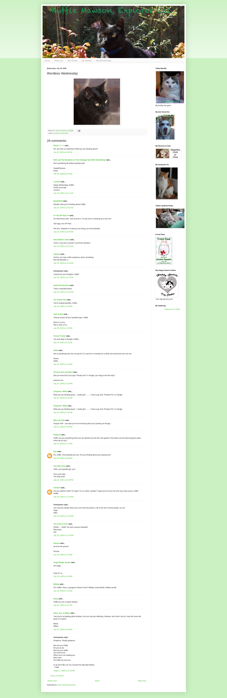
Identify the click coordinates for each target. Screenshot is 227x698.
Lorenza (56, 182)
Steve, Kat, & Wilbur (61, 613)
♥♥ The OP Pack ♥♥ (61, 216)
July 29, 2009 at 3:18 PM (62, 384)
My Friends (72, 60)
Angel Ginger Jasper (61, 562)
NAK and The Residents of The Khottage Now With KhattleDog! (79, 160)
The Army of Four (60, 524)
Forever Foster (59, 336)
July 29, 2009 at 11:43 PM (63, 535)
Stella (55, 350)
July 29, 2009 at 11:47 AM (63, 278)
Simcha (56, 543)
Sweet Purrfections (61, 285)
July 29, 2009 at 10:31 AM (63, 208)
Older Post (142, 681)
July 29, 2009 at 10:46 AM (63, 232)
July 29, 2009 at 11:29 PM (63, 516)
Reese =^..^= (58, 146)
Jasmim (56, 254)
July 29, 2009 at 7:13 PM (62, 444)
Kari (55, 452)
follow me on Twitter (172, 309)
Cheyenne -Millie (60, 391)
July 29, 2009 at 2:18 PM (62, 328)
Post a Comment (57, 676)
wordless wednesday (61, 133)
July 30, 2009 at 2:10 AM (62, 591)
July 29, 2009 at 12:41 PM (63, 292)
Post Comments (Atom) (66, 685)
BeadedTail (58, 201)
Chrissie (56, 488)
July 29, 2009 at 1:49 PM (62, 306)
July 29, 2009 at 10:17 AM (63, 193)
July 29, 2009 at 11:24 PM (63, 497)
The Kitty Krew (59, 466)
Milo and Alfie (59, 420)
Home (47, 60)
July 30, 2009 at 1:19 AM (62, 555)
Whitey (56, 584)
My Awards (87, 60)
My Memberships (103, 60)
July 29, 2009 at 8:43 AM (62, 152)
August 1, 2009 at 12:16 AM (64, 671)
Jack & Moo (58, 314)
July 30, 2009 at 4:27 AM (62, 605)
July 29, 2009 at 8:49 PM (62, 458)
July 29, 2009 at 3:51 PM (62, 398)
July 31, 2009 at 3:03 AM (62, 629)
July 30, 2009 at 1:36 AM (62, 576)
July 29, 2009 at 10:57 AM (63, 246)
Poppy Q (57, 435)
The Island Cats (59, 300)
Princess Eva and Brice (63, 372)
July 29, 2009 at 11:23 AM (63, 263)
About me (58, 60)
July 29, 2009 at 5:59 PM (62, 427)
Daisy (55, 599)
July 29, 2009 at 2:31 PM (62, 343)
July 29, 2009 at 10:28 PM (63, 480)
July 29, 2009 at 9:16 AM (62, 174)
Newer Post (52, 681)
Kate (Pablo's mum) (61, 240)
